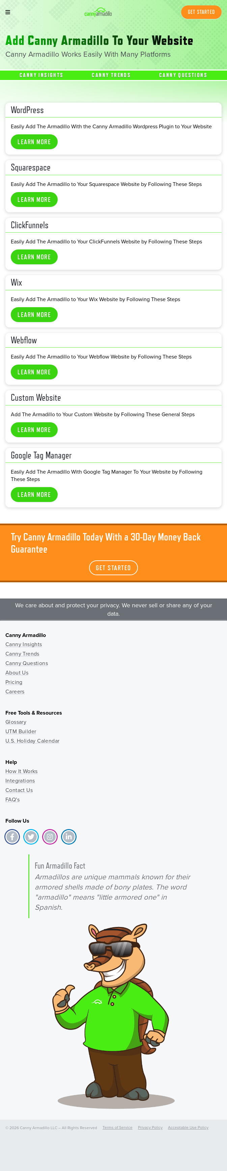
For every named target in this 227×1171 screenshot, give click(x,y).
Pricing (14, 682)
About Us (16, 672)
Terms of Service (118, 1127)
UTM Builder (20, 731)
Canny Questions (183, 75)
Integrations (20, 780)
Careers (15, 691)
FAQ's (12, 799)
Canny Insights (42, 75)
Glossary (15, 722)
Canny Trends (111, 75)
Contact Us (19, 790)
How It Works (21, 771)
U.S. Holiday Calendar (32, 741)
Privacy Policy (150, 1127)
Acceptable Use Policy (188, 1127)
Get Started (201, 12)
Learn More (34, 141)
